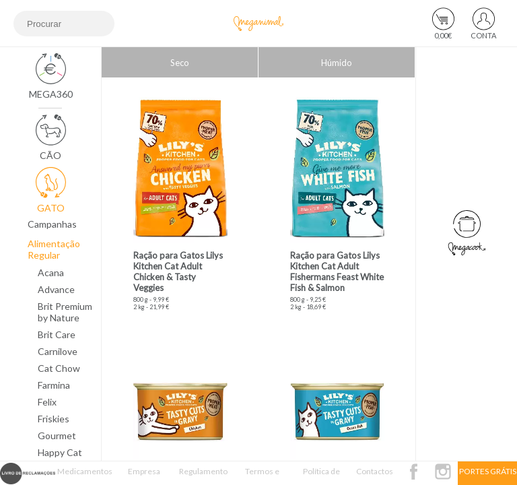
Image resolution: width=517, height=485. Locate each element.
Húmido (336, 62)
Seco (179, 62)
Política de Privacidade (321, 475)
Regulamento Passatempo (203, 475)
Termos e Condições (262, 475)
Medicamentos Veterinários (84, 475)
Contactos (374, 471)
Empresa (144, 471)
